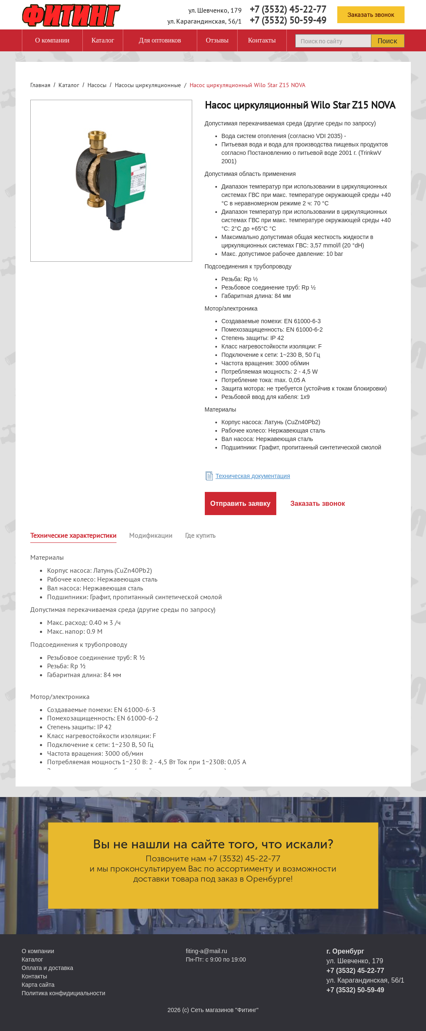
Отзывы (217, 40)
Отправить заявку (240, 503)
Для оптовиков (160, 40)
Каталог (102, 40)
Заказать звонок (370, 15)
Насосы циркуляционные (148, 85)
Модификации (150, 535)
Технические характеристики (73, 535)
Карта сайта (38, 984)
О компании (52, 40)
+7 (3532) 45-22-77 (288, 9)
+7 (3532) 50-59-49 (288, 20)
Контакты (262, 40)
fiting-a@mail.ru (206, 951)
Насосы (96, 85)
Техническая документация (253, 476)
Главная (40, 85)
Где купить (200, 535)
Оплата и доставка (47, 968)
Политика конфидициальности (64, 993)
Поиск (387, 40)
